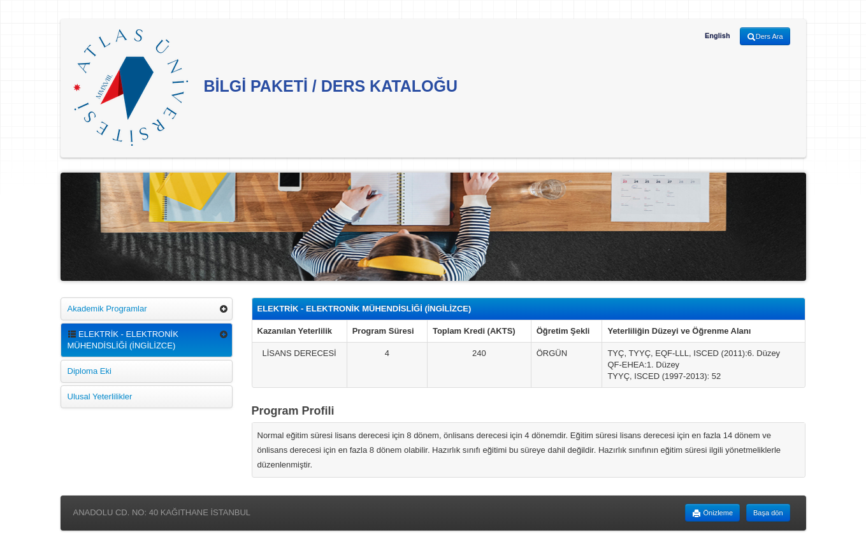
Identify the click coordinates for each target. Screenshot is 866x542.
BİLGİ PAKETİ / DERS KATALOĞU (265, 87)
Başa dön (768, 513)
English (717, 35)
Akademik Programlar (107, 308)
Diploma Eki (90, 371)
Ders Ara (765, 36)
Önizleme (712, 513)
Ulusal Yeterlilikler (100, 396)
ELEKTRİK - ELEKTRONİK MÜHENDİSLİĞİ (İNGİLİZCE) (123, 339)
